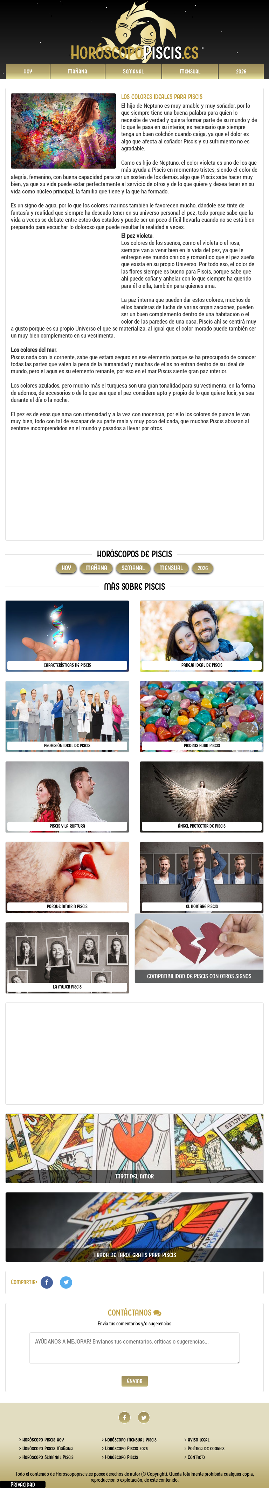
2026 (241, 71)
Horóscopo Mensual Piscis (129, 1440)
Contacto (195, 1457)
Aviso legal (197, 1440)
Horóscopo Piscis (120, 1457)
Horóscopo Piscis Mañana (46, 1448)
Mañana (77, 71)
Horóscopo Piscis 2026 (125, 1448)
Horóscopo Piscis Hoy (41, 1440)
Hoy (27, 71)
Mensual (190, 71)
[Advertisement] (65, 276)
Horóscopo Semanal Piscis (46, 1457)
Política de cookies (205, 1448)
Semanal (133, 71)
